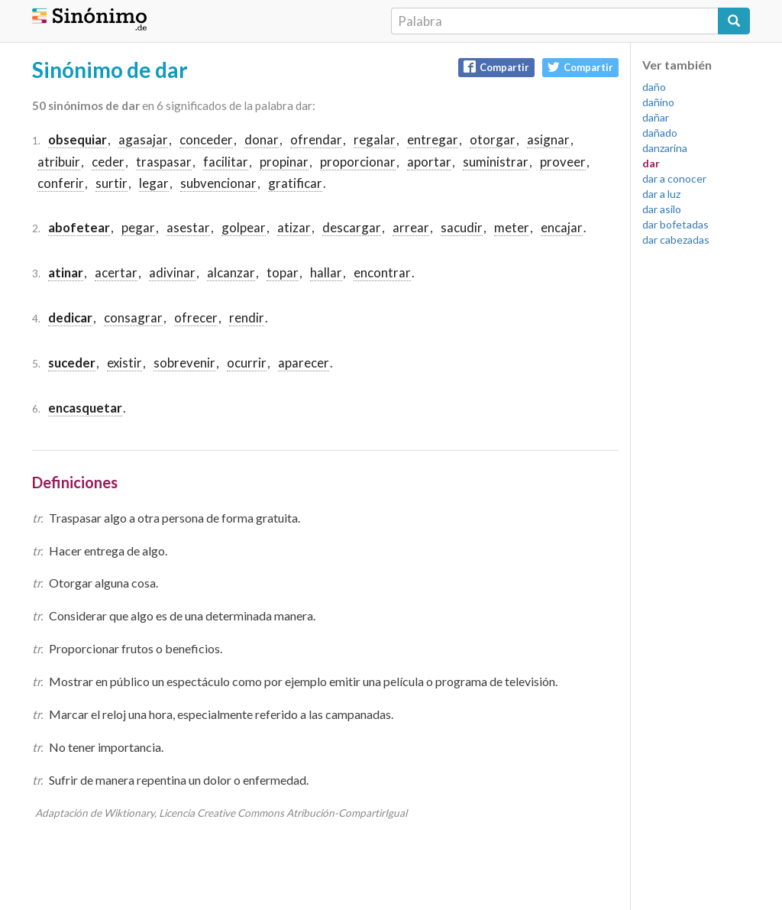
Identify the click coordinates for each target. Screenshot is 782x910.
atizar (294, 227)
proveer (563, 162)
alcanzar (231, 272)
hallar (326, 272)
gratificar (295, 183)
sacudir (462, 227)
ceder (108, 162)
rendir (246, 317)
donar (261, 139)
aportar (429, 162)
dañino (658, 102)
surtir (111, 183)
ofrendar (316, 139)
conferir (60, 183)
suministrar (495, 162)
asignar (548, 139)
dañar (655, 117)
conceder (206, 139)
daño (654, 86)
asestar (188, 227)
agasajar (143, 139)
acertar (116, 272)
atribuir (58, 162)
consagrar (133, 317)
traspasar (164, 162)
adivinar (172, 272)
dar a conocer (674, 178)
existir (124, 363)
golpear (243, 227)
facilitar (225, 162)
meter (511, 227)
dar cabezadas (675, 239)
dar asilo (661, 208)
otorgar (492, 139)
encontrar (382, 272)
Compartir (496, 66)
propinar (284, 162)
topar (283, 272)
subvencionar (218, 183)
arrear (411, 227)
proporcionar (358, 162)
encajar (562, 227)
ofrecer (196, 317)
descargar (351, 227)
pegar (138, 227)
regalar (375, 139)
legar (154, 183)
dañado (659, 132)
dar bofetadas (675, 224)
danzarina (664, 147)
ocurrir (247, 363)
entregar (432, 139)
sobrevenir (184, 363)
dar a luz (661, 193)
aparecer (303, 363)
